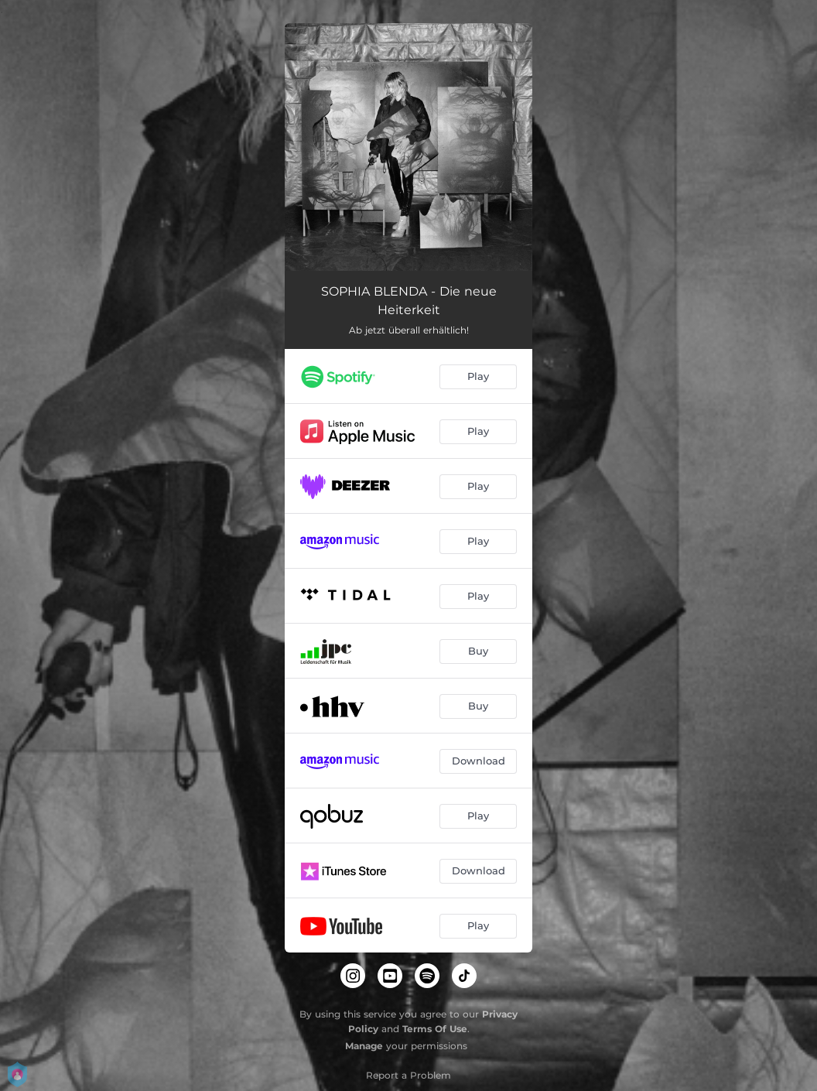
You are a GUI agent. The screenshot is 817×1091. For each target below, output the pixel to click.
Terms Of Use (434, 1029)
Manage (364, 1046)
